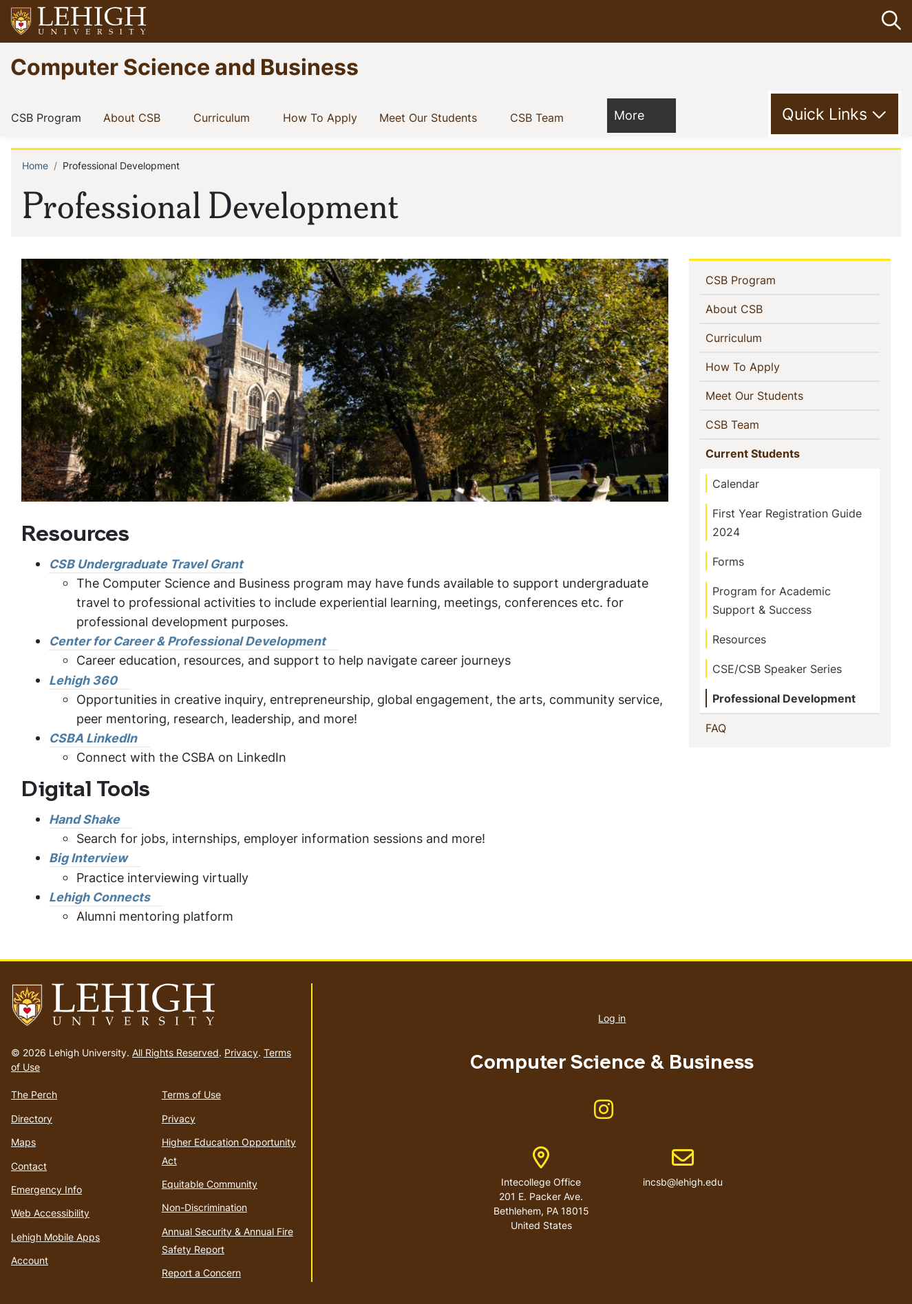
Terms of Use (191, 1094)
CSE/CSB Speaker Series (777, 668)
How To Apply (323, 116)
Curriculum (224, 116)
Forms (728, 561)
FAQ (738, 727)
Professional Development (784, 698)
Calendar (735, 483)
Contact (29, 1165)
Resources (739, 639)
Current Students (755, 453)
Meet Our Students (430, 116)
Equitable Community (209, 1183)
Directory (31, 1117)
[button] (889, 21)
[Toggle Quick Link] (834, 114)
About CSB (134, 116)
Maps (23, 1141)
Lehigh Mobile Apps (55, 1236)
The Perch (34, 1094)
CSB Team (539, 116)
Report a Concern (201, 1272)
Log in (612, 1018)
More (636, 114)
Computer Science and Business (184, 66)
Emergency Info (46, 1189)
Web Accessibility (50, 1212)
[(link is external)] (194, 641)
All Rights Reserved (175, 1052)
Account (29, 1260)
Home (35, 164)
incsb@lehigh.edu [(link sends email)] (683, 1167)
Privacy (241, 1052)
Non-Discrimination (204, 1207)
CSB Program (49, 116)
